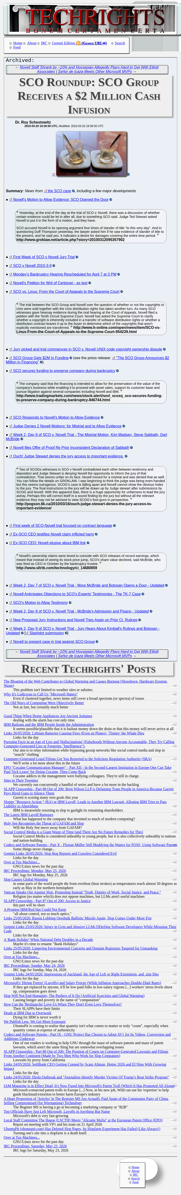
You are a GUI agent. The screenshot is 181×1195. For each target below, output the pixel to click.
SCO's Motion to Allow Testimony (40, 604)
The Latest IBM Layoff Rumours (28, 816)
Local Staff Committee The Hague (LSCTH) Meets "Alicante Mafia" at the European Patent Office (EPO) (83, 1121)
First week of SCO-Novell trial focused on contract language (62, 527)
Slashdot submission (47, 634)
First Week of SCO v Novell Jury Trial (44, 258)
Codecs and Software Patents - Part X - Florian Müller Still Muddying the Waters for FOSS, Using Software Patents (90, 846)
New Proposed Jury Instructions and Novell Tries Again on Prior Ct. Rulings (75, 621)
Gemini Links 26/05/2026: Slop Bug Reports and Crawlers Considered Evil (60, 855)
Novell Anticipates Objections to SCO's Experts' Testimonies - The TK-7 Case (77, 595)
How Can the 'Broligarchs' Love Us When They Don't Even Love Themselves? (63, 1005)
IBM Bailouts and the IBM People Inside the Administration (49, 726)
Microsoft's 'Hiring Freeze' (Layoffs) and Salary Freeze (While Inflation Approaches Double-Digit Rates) (82, 984)
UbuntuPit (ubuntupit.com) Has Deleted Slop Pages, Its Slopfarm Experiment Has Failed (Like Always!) (82, 1130)
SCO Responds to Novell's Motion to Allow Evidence (56, 419)
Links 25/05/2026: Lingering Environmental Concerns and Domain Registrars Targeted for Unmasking (81, 949)
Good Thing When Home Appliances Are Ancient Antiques (48, 717)
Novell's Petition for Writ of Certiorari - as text (50, 284)
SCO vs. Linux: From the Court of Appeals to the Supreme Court (66, 293)
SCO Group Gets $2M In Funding (41, 359)
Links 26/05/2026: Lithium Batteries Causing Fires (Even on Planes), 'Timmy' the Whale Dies (74, 734)
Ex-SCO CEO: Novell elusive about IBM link (49, 544)
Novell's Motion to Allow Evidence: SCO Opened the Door (61, 201)
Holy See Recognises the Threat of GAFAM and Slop (44, 824)
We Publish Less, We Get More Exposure (35, 1023)
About (31, 43)
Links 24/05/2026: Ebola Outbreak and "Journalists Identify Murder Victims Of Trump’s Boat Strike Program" (86, 1078)
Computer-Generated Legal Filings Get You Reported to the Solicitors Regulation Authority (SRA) (77, 760)
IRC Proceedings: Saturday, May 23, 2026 (35, 1147)
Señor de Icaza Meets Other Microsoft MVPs (95, 73)
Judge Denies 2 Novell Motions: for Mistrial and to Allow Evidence (67, 427)
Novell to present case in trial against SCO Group (54, 643)
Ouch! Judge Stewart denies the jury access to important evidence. (68, 457)
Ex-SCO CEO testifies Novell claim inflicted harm (53, 535)
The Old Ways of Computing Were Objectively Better (44, 704)
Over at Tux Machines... (22, 863)
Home (17, 43)
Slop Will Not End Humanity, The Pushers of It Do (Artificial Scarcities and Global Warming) (74, 997)
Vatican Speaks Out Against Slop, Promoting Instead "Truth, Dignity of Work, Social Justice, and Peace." (82, 893)
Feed (17, 47)
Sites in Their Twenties (21, 782)
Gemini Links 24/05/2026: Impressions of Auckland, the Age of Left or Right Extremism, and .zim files (81, 975)
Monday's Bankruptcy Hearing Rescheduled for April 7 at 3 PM (64, 275)
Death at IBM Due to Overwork (27, 1014)
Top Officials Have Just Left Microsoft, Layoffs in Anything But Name (57, 1113)
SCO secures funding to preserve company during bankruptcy (64, 372)
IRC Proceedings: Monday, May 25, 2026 (35, 872)
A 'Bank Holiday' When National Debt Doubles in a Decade (48, 941)
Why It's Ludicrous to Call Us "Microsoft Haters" (41, 695)
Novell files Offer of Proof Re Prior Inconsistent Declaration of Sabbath (71, 449)
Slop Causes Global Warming (26, 881)
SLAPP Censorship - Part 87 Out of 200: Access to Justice (47, 902)
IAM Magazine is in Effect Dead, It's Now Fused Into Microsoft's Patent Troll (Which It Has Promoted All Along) (89, 1087)
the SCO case (59, 192)
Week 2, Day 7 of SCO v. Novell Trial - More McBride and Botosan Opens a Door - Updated (88, 587)
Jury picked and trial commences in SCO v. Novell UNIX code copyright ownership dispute (87, 350)
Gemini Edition (63, 43)
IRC (44, 43)
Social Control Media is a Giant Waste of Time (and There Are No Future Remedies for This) (73, 833)
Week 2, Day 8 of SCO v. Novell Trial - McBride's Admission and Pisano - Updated (81, 612)
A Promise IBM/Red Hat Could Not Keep (35, 911)
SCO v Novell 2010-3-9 (32, 267)
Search (120, 43)
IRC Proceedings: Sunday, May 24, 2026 (34, 967)
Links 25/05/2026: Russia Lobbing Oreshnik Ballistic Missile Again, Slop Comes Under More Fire (78, 919)
